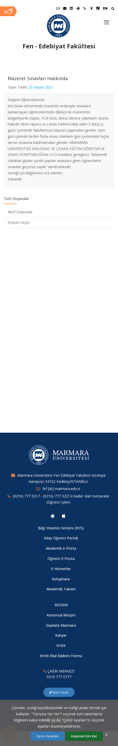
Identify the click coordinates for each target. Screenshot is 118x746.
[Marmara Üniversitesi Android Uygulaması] (52, 516)
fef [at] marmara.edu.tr (61, 488)
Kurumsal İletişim (61, 615)
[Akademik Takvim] (71, 8)
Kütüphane (61, 579)
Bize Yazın (59, 692)
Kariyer (61, 635)
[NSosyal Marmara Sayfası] (98, 8)
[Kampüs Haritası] (91, 8)
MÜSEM (61, 604)
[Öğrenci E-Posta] (58, 8)
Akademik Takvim (61, 589)
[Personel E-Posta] (64, 8)
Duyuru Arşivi (19, 222)
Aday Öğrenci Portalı (61, 538)
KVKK (61, 645)
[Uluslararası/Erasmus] (78, 8)
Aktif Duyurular (20, 211)
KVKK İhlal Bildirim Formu (61, 655)
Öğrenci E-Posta (61, 558)
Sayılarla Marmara (61, 625)
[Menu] (106, 20)
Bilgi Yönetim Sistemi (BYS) (61, 528)
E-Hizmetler (61, 568)
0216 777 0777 (59, 676)
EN (105, 8)
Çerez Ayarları (47, 736)
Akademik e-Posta (61, 548)
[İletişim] (84, 8)
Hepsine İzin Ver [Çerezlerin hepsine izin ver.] (84, 736)
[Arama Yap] (112, 9)
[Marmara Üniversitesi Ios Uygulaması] (64, 516)
